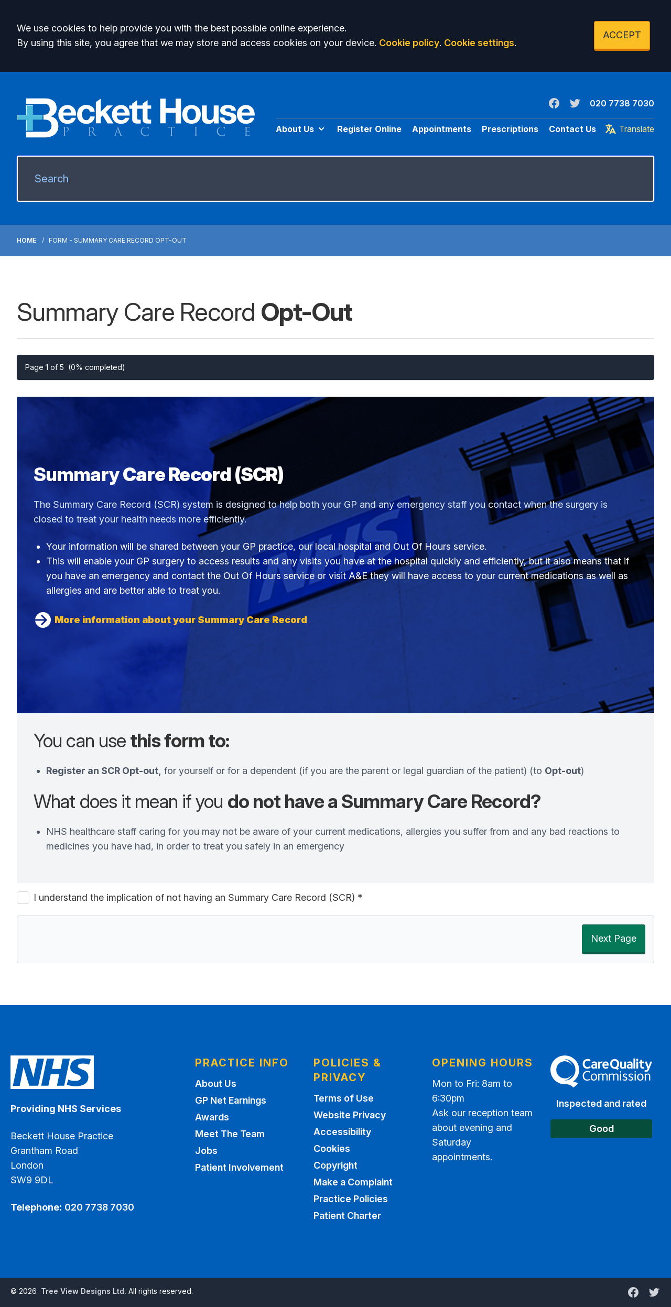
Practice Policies (350, 1198)
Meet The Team (230, 1133)
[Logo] (136, 118)
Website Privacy (349, 1114)
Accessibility (342, 1131)
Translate (629, 129)
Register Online (369, 129)
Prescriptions (510, 129)
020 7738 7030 (622, 103)
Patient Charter (347, 1215)
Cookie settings (479, 42)
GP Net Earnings (230, 1100)
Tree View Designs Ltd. (83, 1291)
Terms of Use (343, 1098)
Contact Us (572, 129)
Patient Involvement (239, 1167)
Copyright (335, 1165)
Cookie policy (409, 42)
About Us (301, 129)
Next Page (613, 938)
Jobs (206, 1150)
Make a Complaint (353, 1182)
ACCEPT (622, 34)
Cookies (331, 1148)
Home (26, 240)
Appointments (441, 129)
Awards (212, 1117)
